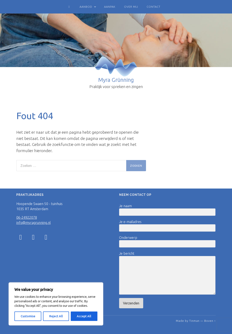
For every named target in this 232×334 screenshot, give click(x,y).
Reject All (56, 316)
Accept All (84, 316)
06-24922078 (26, 217)
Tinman (194, 320)
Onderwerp (167, 241)
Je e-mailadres (167, 226)
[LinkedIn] (46, 238)
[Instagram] (20, 237)
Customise (28, 316)
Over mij (131, 6)
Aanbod (86, 6)
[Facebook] (33, 238)
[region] (56, 303)
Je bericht (167, 273)
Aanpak (109, 6)
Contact (153, 6)
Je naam (167, 210)
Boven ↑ (210, 320)
